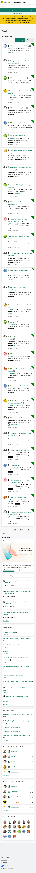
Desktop (5, 634)
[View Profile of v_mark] (11, 405)
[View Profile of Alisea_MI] (11, 224)
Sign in (19, 10)
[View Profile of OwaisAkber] (11, 99)
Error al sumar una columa (19, 78)
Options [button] (29, 40)
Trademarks (4, 862)
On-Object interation (9, 632)
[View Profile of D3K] (10, 275)
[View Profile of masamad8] (12, 324)
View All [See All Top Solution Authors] (6, 776)
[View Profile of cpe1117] (11, 189)
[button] (20, 40)
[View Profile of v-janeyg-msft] (16, 142)
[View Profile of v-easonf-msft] (16, 457)
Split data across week (17, 354)
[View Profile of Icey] (14, 472)
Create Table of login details (11, 645)
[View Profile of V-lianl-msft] (16, 345)
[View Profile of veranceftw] (12, 373)
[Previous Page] (3, 530)
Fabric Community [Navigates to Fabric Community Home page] (19, 2)
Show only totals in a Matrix (19, 46)
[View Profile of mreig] (10, 80)
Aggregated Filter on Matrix (17, 322)
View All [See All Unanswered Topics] (6, 621)
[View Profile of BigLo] (10, 48)
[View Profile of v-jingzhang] (16, 176)
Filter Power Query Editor (18, 108)
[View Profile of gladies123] (12, 467)
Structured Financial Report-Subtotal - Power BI (17, 638)
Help (24, 10)
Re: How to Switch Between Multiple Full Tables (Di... (18, 735)
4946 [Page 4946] (27, 530)
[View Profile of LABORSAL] (12, 95)
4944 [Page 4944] (15, 530)
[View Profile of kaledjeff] (11, 241)
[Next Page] (10, 534)
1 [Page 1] (6, 530)
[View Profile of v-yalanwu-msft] (17, 360)
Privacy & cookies (5, 857)
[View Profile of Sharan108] (12, 388)
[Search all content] (22, 13)
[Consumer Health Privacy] (18, 868)
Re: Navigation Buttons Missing (12, 727)
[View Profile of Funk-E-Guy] (12, 155)
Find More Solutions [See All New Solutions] (6, 704)
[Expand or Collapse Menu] (2, 6)
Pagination (14, 465)
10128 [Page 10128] (5, 534)
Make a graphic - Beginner (19, 418)
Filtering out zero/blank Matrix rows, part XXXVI (17, 681)
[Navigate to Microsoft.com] (6, 2)
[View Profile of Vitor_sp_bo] (12, 499)
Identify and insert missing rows (20, 450)
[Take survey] (8, 572)
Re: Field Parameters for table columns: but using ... (18, 714)
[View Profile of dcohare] (11, 485)
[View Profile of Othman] (11, 309)
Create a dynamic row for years (20, 123)
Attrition (5, 651)
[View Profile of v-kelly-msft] (23, 159)
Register (13, 10)
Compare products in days (18, 497)
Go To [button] (30, 10)
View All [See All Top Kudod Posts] (6, 741)
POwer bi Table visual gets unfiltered (13, 675)
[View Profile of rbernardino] (12, 138)
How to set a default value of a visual (21, 386)
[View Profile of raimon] (11, 356)
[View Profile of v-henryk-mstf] (17, 489)
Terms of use (4, 860)
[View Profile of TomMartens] (14, 424)
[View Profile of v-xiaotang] (23, 504)
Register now (26, 22)
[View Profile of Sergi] (10, 125)
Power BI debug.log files (16, 135)
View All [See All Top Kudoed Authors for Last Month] (6, 811)
